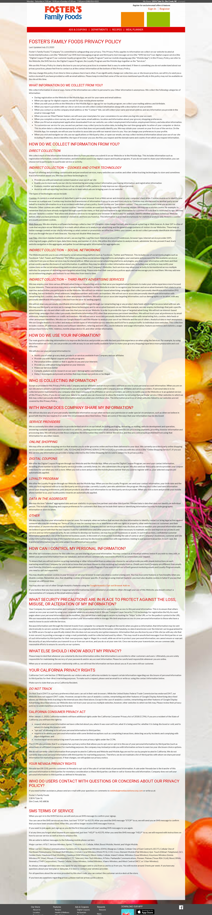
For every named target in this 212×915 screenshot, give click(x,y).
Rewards (102, 910)
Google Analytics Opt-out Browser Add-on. (110, 585)
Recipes (117, 29)
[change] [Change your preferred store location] (181, 1)
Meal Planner (134, 29)
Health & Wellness (62, 912)
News (99, 914)
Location (36, 912)
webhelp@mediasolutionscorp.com (126, 790)
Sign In (152, 8)
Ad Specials (81, 912)
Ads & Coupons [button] (78, 29)
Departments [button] (99, 29)
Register (165, 8)
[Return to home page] (63, 13)
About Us (36, 910)
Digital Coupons (83, 910)
